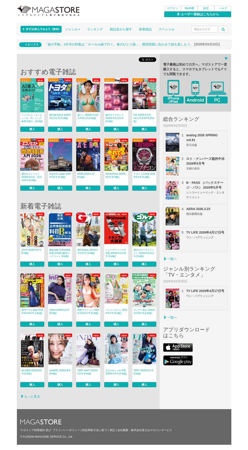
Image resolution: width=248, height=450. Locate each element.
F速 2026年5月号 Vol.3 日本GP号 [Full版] (143, 118)
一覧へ (170, 259)
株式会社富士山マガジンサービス (151, 430)
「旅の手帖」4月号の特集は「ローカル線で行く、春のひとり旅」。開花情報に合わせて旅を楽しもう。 (118, 44)
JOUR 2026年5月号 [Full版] (31, 251)
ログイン (172, 8)
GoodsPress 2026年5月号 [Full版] (115, 175)
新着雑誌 (145, 29)
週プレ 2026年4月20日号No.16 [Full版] (87, 116)
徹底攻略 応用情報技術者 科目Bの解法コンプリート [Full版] (59, 253)
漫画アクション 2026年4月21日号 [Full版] (88, 311)
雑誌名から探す (121, 29)
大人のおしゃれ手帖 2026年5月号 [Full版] (115, 372)
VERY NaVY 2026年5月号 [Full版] (87, 372)
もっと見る (30, 396)
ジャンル (72, 29)
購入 (32, 129)
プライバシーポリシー (66, 430)
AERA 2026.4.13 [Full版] (85, 175)
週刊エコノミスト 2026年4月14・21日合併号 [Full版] (31, 177)
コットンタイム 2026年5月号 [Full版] (116, 311)
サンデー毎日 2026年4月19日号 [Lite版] (144, 311)
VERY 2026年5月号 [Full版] (143, 372)
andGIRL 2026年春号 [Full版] (60, 372)
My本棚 (189, 8)
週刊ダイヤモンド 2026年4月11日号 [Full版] (114, 118)
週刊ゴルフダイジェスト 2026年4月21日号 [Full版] (143, 253)
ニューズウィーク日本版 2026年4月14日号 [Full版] (115, 253)
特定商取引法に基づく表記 (98, 430)
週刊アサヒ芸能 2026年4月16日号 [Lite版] (32, 311)
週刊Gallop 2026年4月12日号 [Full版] (87, 251)
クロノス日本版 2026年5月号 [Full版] (144, 175)
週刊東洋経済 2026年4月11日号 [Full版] (60, 116)
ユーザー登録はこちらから (198, 14)
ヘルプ (223, 8)
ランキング (95, 29)
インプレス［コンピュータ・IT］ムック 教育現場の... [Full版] (32, 118)
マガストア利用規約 (32, 430)
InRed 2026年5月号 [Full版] (59, 311)
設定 (206, 8)
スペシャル (167, 29)
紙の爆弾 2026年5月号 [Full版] (31, 372)
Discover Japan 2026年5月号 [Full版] (60, 175)
